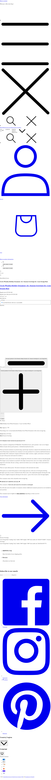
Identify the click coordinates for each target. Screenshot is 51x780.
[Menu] (25, 67)
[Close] (0, 535)
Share (2, 418)
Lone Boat (12, 302)
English (2, 753)
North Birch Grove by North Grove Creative (12, 776)
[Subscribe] (15, 575)
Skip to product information (6, 259)
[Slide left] (0, 271)
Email (13, 575)
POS (22, 776)
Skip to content (3, 1)
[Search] (25, 121)
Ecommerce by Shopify (29, 776)
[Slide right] (0, 275)
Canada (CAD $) (4, 743)
